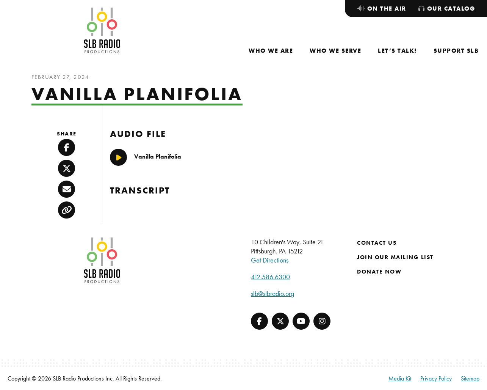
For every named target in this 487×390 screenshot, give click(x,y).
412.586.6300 (270, 276)
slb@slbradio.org (272, 293)
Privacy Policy (436, 378)
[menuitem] (270, 50)
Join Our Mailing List (395, 257)
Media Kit (399, 378)
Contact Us (376, 243)
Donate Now (379, 271)
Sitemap (470, 378)
